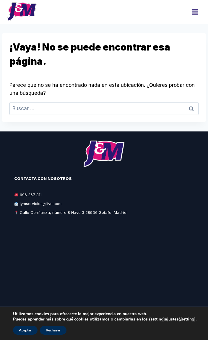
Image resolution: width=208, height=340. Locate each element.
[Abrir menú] (194, 11)
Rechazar (53, 330)
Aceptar (25, 330)
